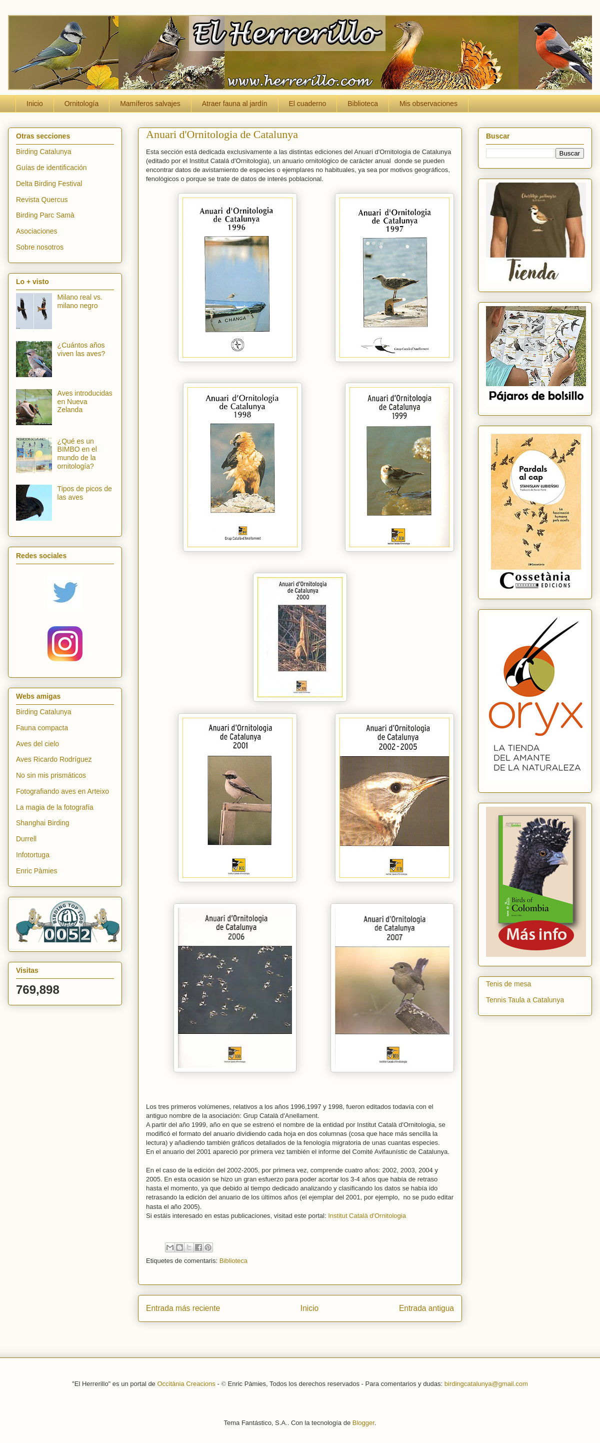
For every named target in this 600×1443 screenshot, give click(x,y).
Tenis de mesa (508, 984)
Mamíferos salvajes (150, 104)
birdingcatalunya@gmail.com (486, 1383)
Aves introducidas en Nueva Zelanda (85, 401)
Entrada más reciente (183, 1308)
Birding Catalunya (44, 152)
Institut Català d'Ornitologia (367, 1215)
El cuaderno (307, 104)
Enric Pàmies (36, 871)
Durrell (26, 839)
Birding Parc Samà (45, 215)
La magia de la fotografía (55, 807)
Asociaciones (37, 231)
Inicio (34, 104)
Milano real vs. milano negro (80, 301)
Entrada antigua (426, 1308)
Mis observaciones (429, 104)
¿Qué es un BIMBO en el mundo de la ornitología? (77, 453)
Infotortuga (33, 855)
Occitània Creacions (186, 1383)
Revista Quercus (42, 200)
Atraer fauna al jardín (235, 104)
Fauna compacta (42, 728)
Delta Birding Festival (49, 184)
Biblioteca (363, 104)
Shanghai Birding (43, 823)
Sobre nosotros (40, 247)
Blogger (363, 1422)
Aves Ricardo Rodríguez (54, 759)
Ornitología (81, 104)
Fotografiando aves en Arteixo (62, 791)
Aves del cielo (37, 744)
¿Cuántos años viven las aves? (82, 349)
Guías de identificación (51, 168)
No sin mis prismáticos (51, 775)
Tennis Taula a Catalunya (525, 1000)
